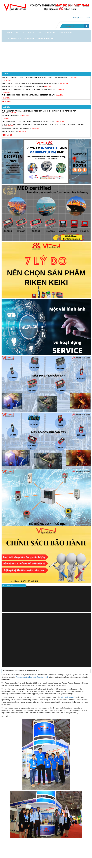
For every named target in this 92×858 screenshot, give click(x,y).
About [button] (20, 33)
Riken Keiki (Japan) (68, 697)
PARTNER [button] (29, 39)
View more (7, 101)
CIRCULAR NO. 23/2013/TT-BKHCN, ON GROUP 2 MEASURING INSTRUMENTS (30, 83)
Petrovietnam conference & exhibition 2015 (17, 129)
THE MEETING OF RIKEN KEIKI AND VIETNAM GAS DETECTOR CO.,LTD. (28, 95)
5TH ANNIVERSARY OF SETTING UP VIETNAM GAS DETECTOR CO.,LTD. (28, 121)
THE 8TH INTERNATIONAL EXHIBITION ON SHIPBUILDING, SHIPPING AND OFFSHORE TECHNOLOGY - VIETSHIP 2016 (43, 125)
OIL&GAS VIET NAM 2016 (11, 115)
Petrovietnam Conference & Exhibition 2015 (32, 677)
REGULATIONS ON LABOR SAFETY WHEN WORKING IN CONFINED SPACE (29, 89)
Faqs (75, 18)
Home (10, 33)
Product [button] (50, 33)
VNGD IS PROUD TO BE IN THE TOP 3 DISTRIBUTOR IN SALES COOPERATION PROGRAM (35, 78)
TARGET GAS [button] (34, 33)
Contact (87, 18)
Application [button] (66, 33)
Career (80, 18)
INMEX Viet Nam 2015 (10, 132)
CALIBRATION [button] (14, 39)
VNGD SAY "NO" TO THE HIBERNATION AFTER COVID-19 (23, 86)
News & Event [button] (45, 39)
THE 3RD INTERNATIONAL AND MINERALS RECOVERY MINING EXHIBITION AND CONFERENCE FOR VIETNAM (39, 112)
